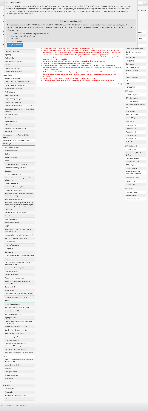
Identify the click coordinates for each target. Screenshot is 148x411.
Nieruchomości (10, 242)
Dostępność (9, 171)
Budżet (7, 154)
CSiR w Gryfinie (131, 149)
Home (4, 3)
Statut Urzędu (9, 118)
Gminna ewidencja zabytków (14, 187)
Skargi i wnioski (10, 287)
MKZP (7, 226)
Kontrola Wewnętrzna (12, 219)
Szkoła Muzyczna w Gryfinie (135, 104)
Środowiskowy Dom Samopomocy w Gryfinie (134, 173)
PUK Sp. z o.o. (130, 185)
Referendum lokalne (11, 271)
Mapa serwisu (9, 388)
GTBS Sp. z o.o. (131, 181)
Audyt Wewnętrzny (11, 151)
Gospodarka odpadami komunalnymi (17, 82)
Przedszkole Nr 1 (131, 125)
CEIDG (7, 161)
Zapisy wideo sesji (132, 77)
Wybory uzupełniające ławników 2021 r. (18, 307)
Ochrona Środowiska (12, 245)
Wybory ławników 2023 (12, 304)
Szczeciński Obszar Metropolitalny (16, 297)
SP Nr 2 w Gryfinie (132, 98)
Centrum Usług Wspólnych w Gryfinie (135, 154)
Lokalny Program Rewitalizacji (15, 85)
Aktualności (9, 392)
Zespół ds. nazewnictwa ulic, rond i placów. (19, 353)
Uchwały (8, 125)
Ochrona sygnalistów (12, 340)
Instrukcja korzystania (12, 365)
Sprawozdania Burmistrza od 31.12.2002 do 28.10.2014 (19, 110)
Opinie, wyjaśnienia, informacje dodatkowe (19, 255)
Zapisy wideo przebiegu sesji (15, 337)
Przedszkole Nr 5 (131, 138)
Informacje (7, 144)
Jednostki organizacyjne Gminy (15, 212)
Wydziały (8, 55)
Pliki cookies (9, 378)
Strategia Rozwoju (11, 121)
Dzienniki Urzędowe (132, 199)
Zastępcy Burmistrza (12, 51)
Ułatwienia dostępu (11, 375)
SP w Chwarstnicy (132, 108)
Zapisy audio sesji (132, 74)
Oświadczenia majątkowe (13, 71)
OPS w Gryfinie (131, 165)
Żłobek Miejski (131, 142)
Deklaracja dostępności (13, 174)
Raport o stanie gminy (12, 95)
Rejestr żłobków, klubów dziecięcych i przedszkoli (17, 282)
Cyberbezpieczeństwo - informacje (16, 164)
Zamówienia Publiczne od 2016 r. (134, 53)
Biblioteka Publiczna (133, 158)
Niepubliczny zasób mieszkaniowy (16, 238)
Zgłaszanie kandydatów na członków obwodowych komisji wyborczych (67, 63)
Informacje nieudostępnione (14, 199)
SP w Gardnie (130, 111)
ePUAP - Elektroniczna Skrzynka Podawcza (17, 140)
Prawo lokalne (7, 75)
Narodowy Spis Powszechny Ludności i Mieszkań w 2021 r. (18, 231)
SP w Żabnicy (130, 118)
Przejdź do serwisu (15, 45)
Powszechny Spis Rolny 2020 (14, 268)
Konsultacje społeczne (12, 216)
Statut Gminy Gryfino (11, 114)
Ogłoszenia (9, 252)
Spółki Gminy (9, 290)
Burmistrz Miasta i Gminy (13, 48)
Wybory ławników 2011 (12, 318)
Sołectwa (8, 65)
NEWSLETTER (130, 87)
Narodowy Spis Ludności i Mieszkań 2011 (19, 235)
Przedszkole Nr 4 (131, 135)
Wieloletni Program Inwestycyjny (15, 128)
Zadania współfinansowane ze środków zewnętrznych (18, 322)
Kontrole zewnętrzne (12, 223)
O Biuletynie (6, 385)
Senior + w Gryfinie (132, 168)
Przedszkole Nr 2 (131, 129)
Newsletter (8, 382)
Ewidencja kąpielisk (11, 183)
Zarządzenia (9, 131)
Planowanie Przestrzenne (13, 88)
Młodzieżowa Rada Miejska (14, 61)
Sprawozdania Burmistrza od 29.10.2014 (18, 105)
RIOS (127, 84)
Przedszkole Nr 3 (131, 132)
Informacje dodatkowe (12, 399)
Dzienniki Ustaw (131, 192)
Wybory (7, 300)
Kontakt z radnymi (132, 70)
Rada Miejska (9, 58)
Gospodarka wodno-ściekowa (15, 190)
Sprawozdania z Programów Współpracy (18, 294)
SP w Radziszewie (132, 114)
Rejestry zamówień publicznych (15, 278)
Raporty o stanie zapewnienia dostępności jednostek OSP (19, 360)
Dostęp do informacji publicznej (15, 168)
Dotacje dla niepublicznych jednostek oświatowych (17, 179)
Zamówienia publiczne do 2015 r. (16, 330)
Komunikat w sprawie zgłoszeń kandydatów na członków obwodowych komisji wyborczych (74, 61)
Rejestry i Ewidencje (11, 274)
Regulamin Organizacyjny (13, 99)
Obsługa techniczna (11, 372)
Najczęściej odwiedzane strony (15, 395)
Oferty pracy (9, 248)
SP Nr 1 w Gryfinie (132, 95)
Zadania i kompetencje (12, 68)
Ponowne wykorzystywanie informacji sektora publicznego (17, 263)
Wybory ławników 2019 (12, 311)
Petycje (7, 259)
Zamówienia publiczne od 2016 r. (16, 327)
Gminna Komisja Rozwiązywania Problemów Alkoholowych (16, 345)
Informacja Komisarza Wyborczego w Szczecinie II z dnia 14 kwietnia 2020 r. (68, 48)
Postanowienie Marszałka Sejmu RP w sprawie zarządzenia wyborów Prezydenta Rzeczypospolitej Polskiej (78, 80)
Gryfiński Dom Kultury (133, 161)
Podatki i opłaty (10, 92)
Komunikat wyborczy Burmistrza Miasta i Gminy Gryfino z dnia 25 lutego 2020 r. (69, 78)
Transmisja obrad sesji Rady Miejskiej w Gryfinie (16, 136)
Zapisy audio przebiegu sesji (14, 333)
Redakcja (8, 368)
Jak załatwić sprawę (12, 147)
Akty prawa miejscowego (13, 78)
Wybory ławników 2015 (12, 314)
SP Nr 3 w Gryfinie (132, 101)
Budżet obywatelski (11, 157)
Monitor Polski (131, 195)
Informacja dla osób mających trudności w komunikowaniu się (19, 195)
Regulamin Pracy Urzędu (13, 102)
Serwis (5, 356)
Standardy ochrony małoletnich (15, 349)
